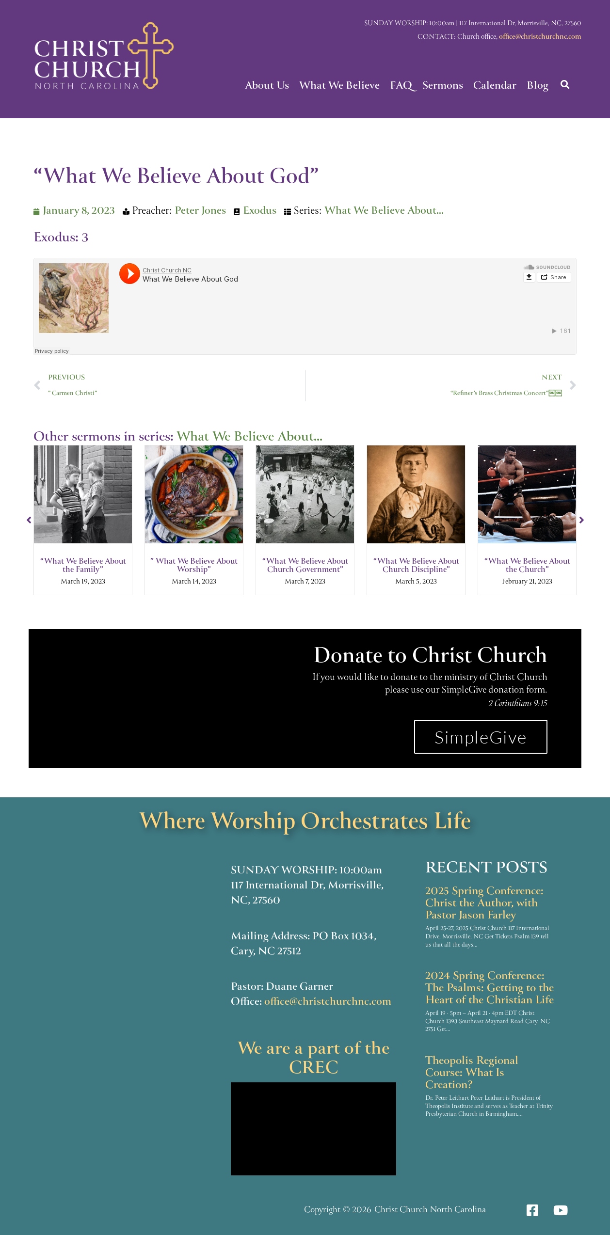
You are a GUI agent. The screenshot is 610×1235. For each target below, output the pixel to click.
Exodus (259, 211)
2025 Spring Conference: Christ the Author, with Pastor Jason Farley (484, 904)
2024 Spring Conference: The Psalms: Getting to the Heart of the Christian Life (489, 989)
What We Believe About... (384, 211)
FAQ (401, 87)
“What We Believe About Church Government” (305, 566)
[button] (565, 84)
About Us (267, 87)
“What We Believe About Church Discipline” (416, 566)
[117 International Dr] (127, 969)
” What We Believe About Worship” (194, 566)
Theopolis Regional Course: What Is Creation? (471, 1073)
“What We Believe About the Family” (83, 566)
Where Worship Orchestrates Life (305, 823)
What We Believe (339, 87)
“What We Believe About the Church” (527, 566)
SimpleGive (480, 736)
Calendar (494, 87)
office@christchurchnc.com (540, 37)
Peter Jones (200, 211)
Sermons (442, 87)
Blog (537, 87)
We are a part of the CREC (313, 1059)
